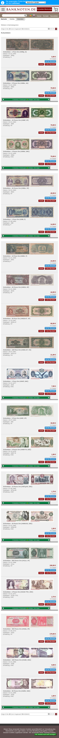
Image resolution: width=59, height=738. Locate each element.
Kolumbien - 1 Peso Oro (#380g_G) (15, 52)
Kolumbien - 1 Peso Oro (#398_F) (14, 219)
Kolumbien (20, 19)
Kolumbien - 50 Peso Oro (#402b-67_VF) (16, 318)
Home (39, 16)
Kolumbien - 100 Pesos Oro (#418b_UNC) (17, 660)
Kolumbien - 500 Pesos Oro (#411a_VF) (16, 560)
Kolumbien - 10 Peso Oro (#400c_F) (15, 256)
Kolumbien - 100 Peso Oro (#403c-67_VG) (17, 350)
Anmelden (40, 9)
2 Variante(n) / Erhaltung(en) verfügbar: (26, 397)
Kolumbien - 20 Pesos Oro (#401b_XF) (16, 287)
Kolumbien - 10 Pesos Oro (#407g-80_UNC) (17, 486)
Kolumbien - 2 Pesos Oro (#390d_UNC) (16, 151)
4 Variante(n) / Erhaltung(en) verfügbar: (26, 540)
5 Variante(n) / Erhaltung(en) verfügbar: (26, 503)
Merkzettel (48, 9)
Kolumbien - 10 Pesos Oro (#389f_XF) (15, 120)
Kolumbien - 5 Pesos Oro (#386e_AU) (15, 83)
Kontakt (46, 16)
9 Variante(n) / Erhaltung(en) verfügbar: (26, 466)
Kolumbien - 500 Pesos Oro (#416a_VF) (16, 629)
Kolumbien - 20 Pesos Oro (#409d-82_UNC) (17, 523)
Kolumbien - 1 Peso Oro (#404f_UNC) (15, 381)
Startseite (4, 19)
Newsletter (54, 16)
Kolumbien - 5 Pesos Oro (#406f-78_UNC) (17, 449)
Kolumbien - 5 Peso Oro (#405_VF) (14, 418)
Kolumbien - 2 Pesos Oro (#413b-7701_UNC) (18, 592)
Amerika (12, 19)
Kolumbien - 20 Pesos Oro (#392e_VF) (16, 188)
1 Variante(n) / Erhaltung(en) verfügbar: (26, 99)
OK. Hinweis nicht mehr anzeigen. (45, 734)
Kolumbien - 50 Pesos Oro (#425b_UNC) (16, 691)
